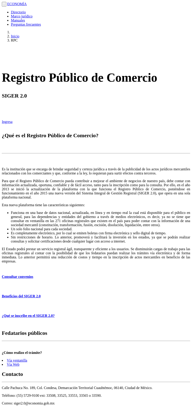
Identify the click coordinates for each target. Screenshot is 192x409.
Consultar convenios (17, 277)
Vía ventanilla (17, 360)
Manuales (18, 20)
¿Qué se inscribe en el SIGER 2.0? (28, 316)
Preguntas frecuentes (26, 24)
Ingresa (7, 122)
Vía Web (13, 364)
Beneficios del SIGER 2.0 (21, 296)
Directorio (18, 12)
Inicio (15, 36)
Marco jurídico (22, 16)
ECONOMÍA (17, 4)
